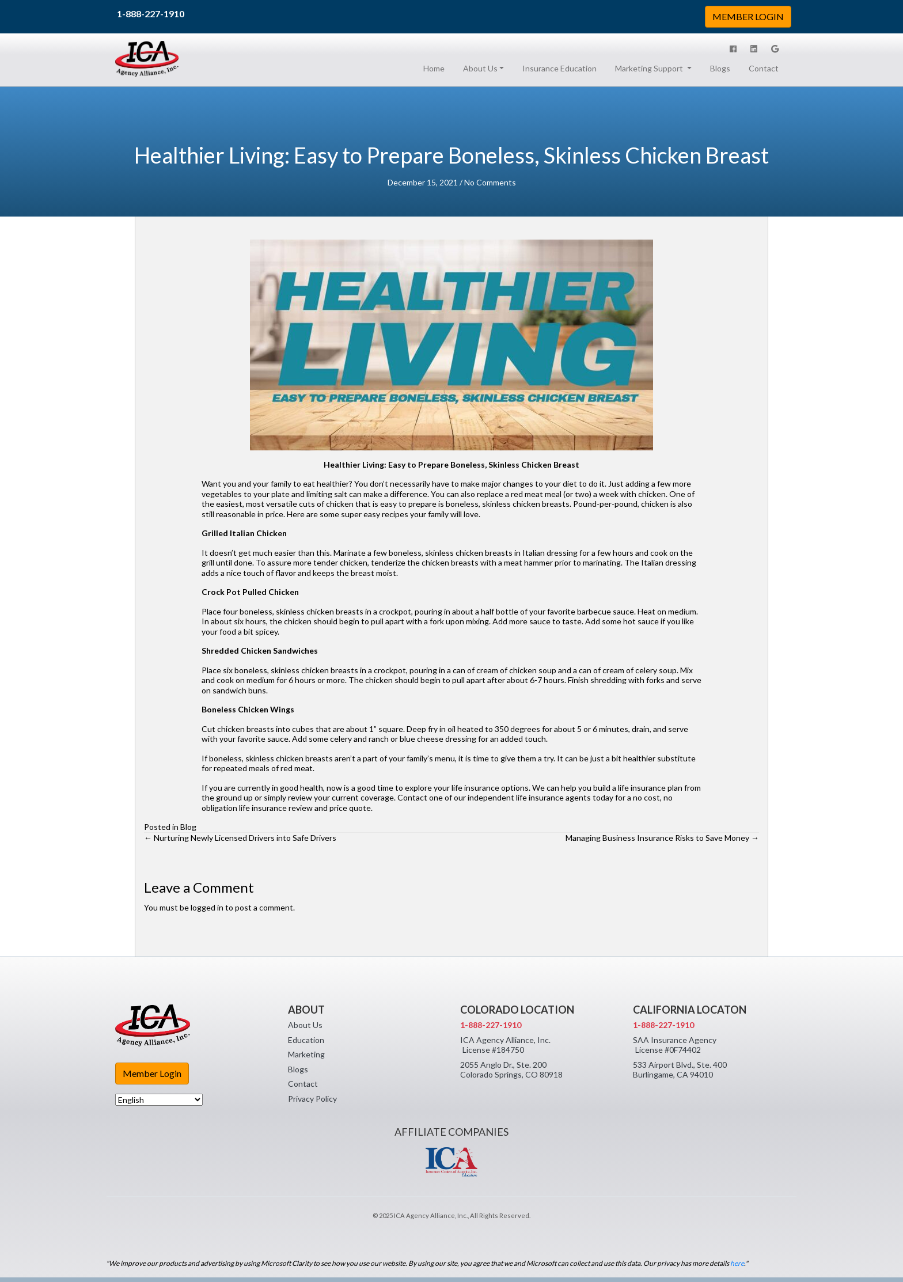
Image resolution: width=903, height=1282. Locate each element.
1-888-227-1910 (150, 13)
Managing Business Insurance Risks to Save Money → (662, 838)
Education (306, 1040)
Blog (188, 827)
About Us (305, 1025)
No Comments (490, 182)
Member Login (152, 1073)
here (737, 1263)
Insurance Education (559, 68)
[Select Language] (159, 1100)
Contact (764, 68)
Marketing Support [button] (650, 68)
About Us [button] (480, 68)
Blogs (720, 68)
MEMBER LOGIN (748, 16)
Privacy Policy (312, 1098)
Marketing (306, 1054)
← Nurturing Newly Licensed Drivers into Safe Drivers (240, 838)
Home (436, 68)
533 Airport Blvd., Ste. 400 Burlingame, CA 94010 (680, 1070)
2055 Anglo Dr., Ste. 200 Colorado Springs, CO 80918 (511, 1070)
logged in (207, 907)
